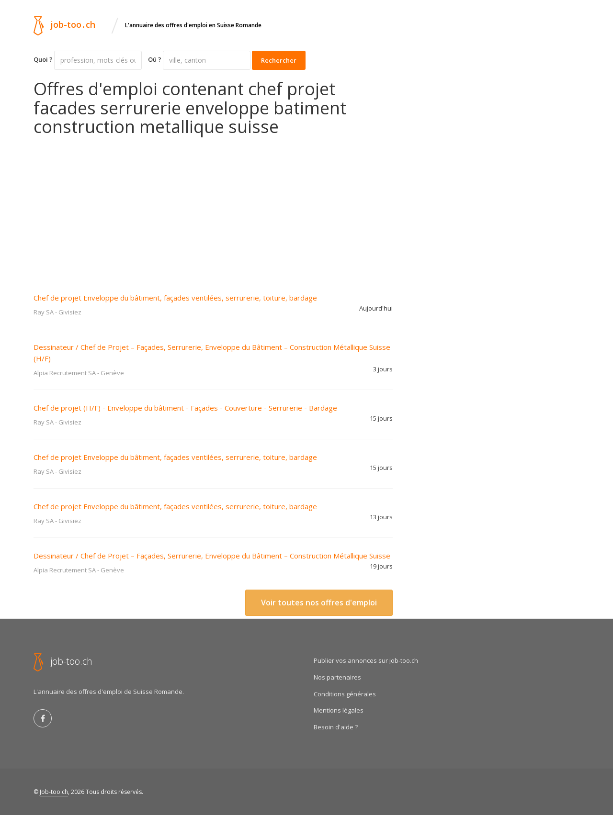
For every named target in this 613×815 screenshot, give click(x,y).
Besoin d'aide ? (336, 727)
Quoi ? (43, 59)
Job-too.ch (54, 792)
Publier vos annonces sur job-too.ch (366, 660)
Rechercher (278, 60)
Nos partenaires (337, 677)
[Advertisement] (213, 208)
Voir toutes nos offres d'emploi (319, 602)
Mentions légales (338, 710)
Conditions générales (345, 694)
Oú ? (154, 59)
